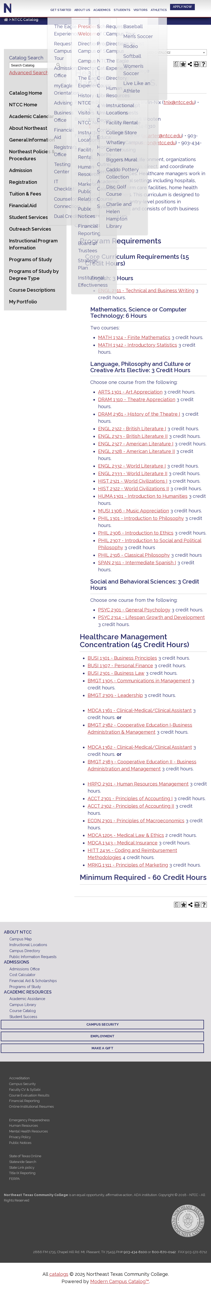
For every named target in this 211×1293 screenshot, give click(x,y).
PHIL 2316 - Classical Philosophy (134, 555)
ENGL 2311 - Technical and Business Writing (146, 290)
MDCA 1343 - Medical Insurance (123, 842)
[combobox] (155, 52)
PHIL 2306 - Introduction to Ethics (135, 533)
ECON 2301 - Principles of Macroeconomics (136, 820)
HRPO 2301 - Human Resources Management (138, 784)
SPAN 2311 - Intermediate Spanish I (137, 562)
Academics (102, 10)
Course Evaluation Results (29, 1095)
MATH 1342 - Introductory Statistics (137, 345)
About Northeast (28, 128)
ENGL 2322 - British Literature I (132, 428)
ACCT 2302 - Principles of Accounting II (131, 806)
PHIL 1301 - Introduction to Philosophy (141, 518)
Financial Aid (23, 205)
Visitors (141, 10)
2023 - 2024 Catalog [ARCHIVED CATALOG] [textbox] (137, 52)
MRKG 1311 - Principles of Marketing (128, 865)
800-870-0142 (164, 1252)
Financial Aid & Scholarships (33, 981)
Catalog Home (25, 93)
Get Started (60, 10)
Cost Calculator (22, 975)
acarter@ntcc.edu (162, 135)
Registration (23, 182)
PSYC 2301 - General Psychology (134, 609)
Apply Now (182, 7)
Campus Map (20, 939)
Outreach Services (30, 229)
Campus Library (22, 1005)
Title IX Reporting (22, 1173)
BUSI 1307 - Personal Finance (120, 665)
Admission (20, 170)
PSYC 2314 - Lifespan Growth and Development (151, 617)
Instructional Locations (28, 945)
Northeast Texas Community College (7, 8)
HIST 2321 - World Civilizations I (132, 481)
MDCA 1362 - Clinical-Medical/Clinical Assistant (140, 747)
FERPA (14, 1179)
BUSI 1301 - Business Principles (122, 658)
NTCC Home (23, 104)
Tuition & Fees (25, 194)
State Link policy (21, 1167)
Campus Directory (24, 951)
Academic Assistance (27, 999)
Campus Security (102, 1024)
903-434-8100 (135, 1252)
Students (122, 10)
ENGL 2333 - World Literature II (132, 473)
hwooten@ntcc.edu (97, 126)
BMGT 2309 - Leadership (115, 695)
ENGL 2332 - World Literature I (132, 466)
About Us (82, 10)
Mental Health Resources (28, 1131)
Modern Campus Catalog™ (119, 1281)
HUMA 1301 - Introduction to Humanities (143, 496)
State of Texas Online (25, 1156)
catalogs (58, 1274)
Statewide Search (22, 1162)
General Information (32, 140)
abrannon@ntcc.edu (153, 142)
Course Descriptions (32, 290)
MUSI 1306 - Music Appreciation (133, 510)
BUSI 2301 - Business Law (116, 673)
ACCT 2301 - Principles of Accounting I (130, 798)
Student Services (28, 217)
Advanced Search (29, 72)
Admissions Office (24, 969)
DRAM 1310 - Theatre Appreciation (136, 399)
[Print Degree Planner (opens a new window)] (176, 64)
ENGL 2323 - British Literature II (133, 436)
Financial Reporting (24, 1101)
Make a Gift (102, 1048)
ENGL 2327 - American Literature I (135, 443)
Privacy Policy (20, 1137)
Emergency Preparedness (29, 1120)
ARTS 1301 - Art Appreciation (130, 392)
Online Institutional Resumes (31, 1106)
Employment (102, 1036)
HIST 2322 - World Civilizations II (133, 488)
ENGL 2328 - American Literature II (136, 451)
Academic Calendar (31, 116)
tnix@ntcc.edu (179, 102)
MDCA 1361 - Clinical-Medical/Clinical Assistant (140, 710)
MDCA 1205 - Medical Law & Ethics (126, 835)
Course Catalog (22, 1011)
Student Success (23, 1017)
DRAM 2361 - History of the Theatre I (139, 414)
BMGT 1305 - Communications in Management (139, 680)
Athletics (159, 10)
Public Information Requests (33, 957)
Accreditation (19, 1078)
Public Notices (20, 1143)
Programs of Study (30, 259)
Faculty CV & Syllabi (24, 1090)
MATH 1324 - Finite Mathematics (134, 337)
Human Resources (23, 1125)
